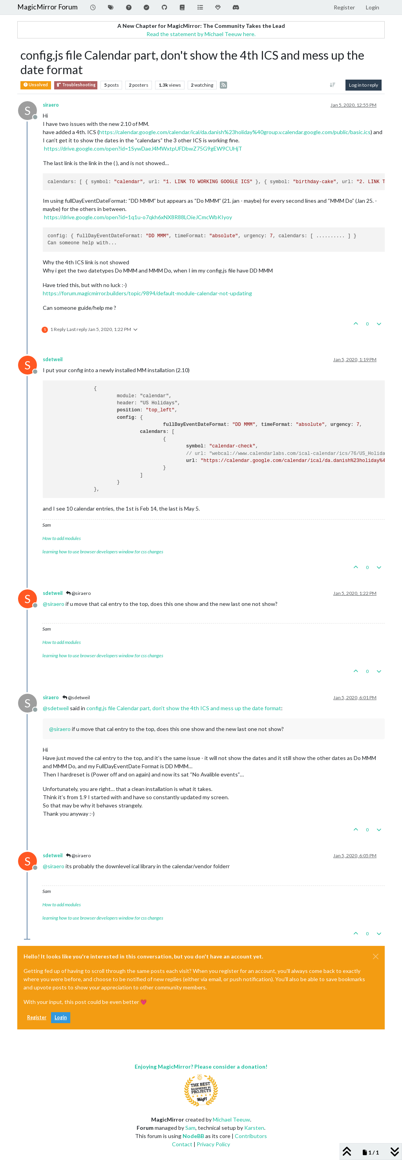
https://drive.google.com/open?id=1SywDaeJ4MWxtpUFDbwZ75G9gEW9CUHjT (143, 148)
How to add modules (61, 538)
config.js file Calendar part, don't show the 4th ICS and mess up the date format (183, 708)
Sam (190, 1127)
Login (61, 1017)
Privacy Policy (213, 1144)
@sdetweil (76, 697)
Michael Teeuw (231, 1119)
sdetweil (52, 359)
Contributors (251, 1136)
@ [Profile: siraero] (53, 603)
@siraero (78, 593)
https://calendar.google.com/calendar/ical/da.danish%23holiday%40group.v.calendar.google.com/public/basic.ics (235, 132)
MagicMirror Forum (47, 7)
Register (36, 1017)
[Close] (376, 956)
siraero (51, 105)
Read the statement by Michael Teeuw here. (201, 34)
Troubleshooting (75, 84)
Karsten (254, 1127)
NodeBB (193, 1136)
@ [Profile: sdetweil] (56, 708)
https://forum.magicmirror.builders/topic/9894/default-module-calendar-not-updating (147, 293)
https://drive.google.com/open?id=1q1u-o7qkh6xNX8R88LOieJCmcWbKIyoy (138, 217)
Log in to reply (363, 85)
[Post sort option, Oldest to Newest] (332, 85)
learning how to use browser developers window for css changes (102, 552)
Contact (182, 1144)
